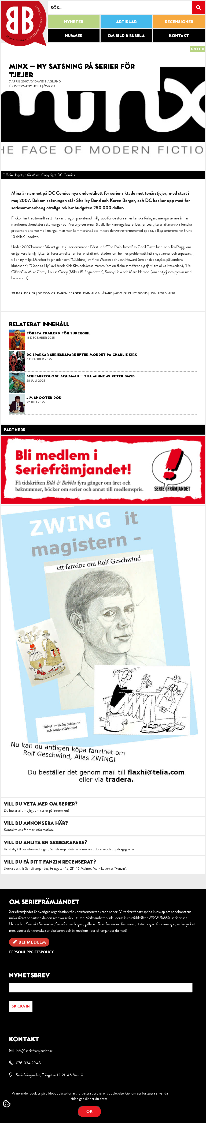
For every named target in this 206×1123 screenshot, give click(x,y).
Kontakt (179, 35)
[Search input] (120, 7)
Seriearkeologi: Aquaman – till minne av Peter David (81, 376)
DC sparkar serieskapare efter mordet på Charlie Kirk (82, 354)
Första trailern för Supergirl (58, 333)
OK (89, 1111)
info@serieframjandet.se (34, 1051)
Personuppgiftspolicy (31, 952)
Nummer (73, 35)
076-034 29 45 (28, 1063)
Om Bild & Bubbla (126, 35)
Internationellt (27, 86)
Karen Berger (69, 293)
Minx (118, 293)
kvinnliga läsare (97, 293)
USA (153, 293)
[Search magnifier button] (198, 7)
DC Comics (46, 293)
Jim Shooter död (44, 397)
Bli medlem (32, 942)
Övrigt (49, 86)
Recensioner (179, 21)
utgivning (166, 293)
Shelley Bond (136, 293)
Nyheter (73, 21)
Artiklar (126, 21)
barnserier (25, 293)
